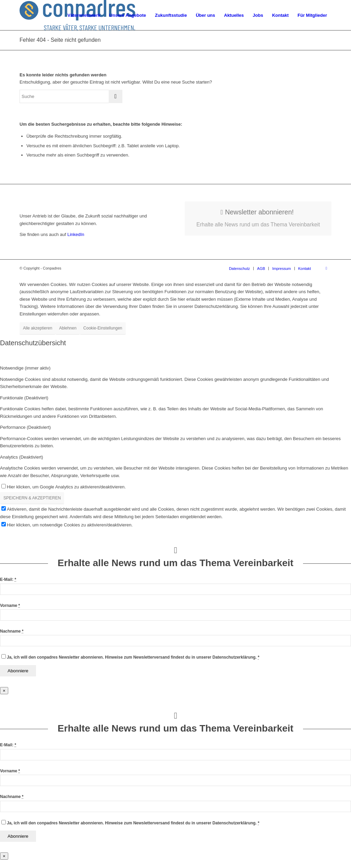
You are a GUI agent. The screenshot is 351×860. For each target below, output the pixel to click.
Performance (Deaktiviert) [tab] (25, 427)
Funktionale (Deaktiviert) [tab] (24, 397)
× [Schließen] (4, 690)
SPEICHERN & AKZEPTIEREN (32, 498)
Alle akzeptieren (37, 328)
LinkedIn (75, 234)
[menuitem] (84, 15)
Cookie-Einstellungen (102, 328)
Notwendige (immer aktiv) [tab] (25, 368)
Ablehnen (67, 328)
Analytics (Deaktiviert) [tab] (21, 457)
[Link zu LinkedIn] (326, 268)
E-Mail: (8, 579)
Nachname (11, 631)
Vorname (10, 605)
